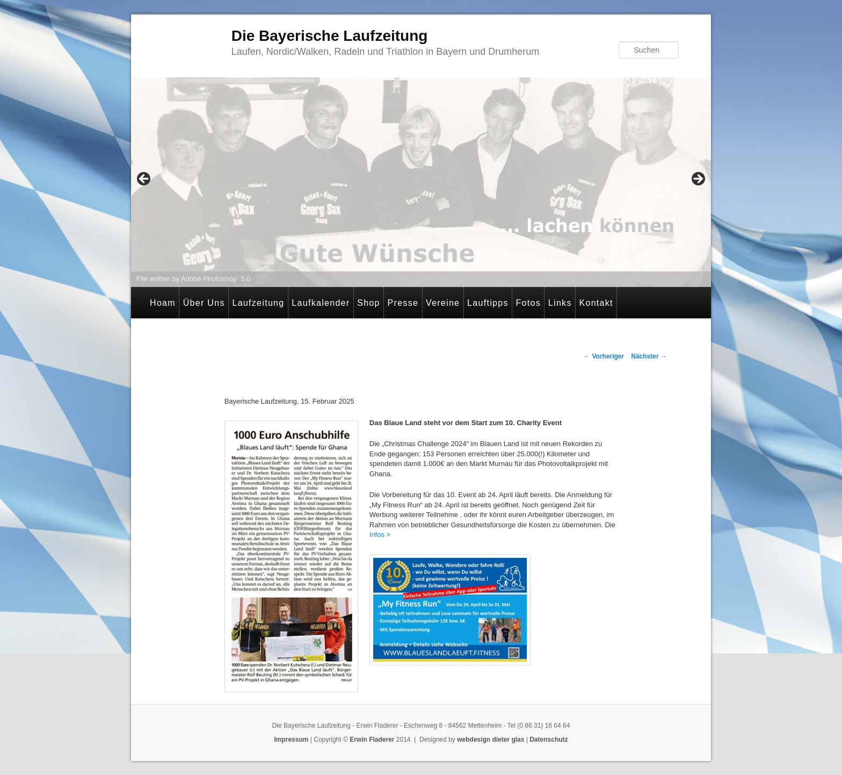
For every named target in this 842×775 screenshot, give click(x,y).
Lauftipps (488, 302)
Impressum (291, 739)
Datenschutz (548, 739)
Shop (368, 302)
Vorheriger (604, 356)
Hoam (163, 302)
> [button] (697, 179)
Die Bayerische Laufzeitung (329, 35)
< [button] (144, 179)
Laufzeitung (258, 302)
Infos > (379, 534)
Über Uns (204, 302)
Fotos (528, 302)
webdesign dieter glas (490, 739)
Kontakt (596, 302)
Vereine (443, 302)
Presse (403, 302)
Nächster (649, 356)
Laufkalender (321, 302)
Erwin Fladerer (372, 739)
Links (560, 302)
